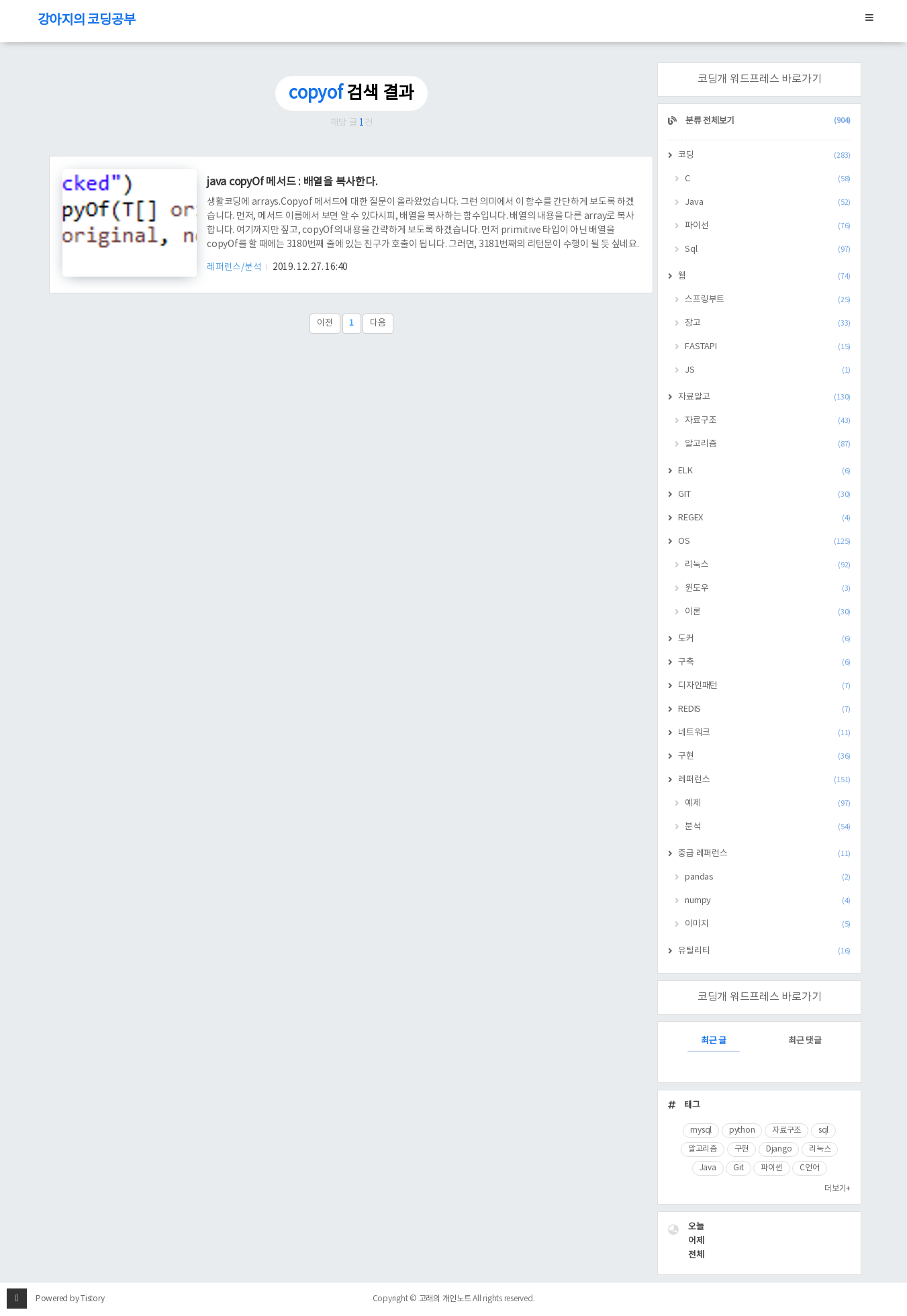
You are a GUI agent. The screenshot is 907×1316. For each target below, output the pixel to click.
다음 (378, 323)
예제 (768, 803)
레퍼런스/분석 (235, 267)
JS (768, 370)
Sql (768, 249)
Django (779, 1149)
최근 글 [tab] (713, 1041)
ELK (764, 471)
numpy (768, 900)
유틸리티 (764, 951)
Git (738, 1168)
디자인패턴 (764, 685)
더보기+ (837, 1188)
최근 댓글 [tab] (805, 1041)
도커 (764, 638)
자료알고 (764, 397)
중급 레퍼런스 (764, 853)
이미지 (768, 924)
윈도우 (768, 588)
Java (768, 202)
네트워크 (764, 732)
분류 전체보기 (767, 121)
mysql (701, 1130)
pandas (768, 877)
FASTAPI (768, 346)
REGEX (764, 518)
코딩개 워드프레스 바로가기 (760, 79)
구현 (764, 756)
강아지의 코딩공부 (87, 20)
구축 (764, 662)
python (742, 1130)
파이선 (768, 226)
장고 (768, 323)
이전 (325, 323)
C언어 (809, 1168)
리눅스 (768, 565)
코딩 (764, 155)
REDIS (764, 709)
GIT (764, 494)
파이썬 (771, 1168)
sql (823, 1130)
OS (764, 541)
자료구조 (768, 420)
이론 (768, 612)
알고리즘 (768, 444)
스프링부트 (768, 299)
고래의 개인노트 (445, 1299)
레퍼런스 (764, 779)
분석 (768, 826)
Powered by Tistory (70, 1299)
